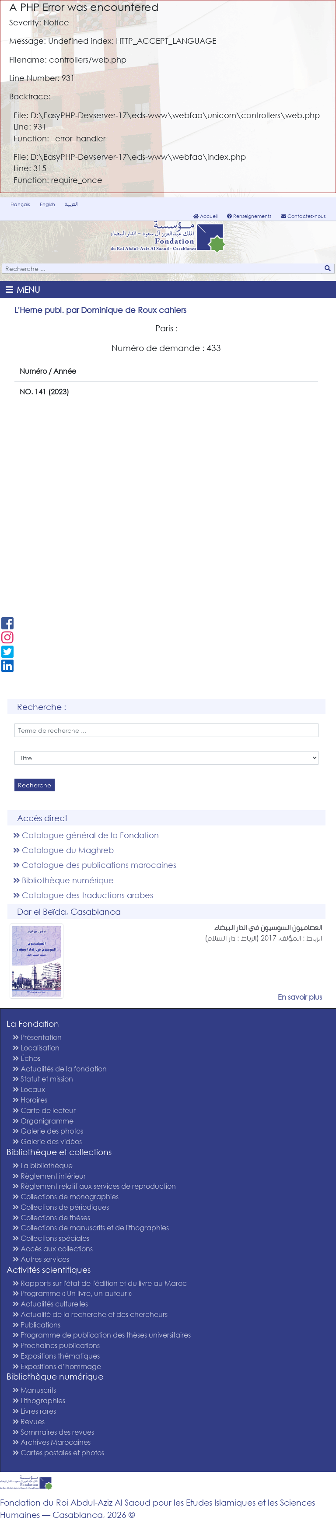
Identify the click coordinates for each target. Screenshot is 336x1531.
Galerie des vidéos (47, 1141)
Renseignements (249, 216)
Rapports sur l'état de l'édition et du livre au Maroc (100, 1283)
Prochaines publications (56, 1345)
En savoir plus (300, 996)
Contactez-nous (303, 216)
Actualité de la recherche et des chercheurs (90, 1314)
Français (20, 204)
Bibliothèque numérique (63, 880)
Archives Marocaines (52, 1442)
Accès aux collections (53, 1248)
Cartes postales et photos (58, 1452)
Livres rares (34, 1410)
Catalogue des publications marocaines (94, 865)
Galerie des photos (48, 1130)
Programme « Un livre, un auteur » (72, 1293)
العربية (71, 203)
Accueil (205, 216)
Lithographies (39, 1400)
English (47, 204)
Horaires (30, 1099)
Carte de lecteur (44, 1110)
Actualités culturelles (50, 1303)
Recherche (34, 785)
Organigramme (43, 1120)
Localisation (36, 1047)
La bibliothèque (43, 1165)
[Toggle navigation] (24, 289)
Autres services (41, 1259)
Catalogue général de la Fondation (86, 835)
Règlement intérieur (49, 1175)
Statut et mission (43, 1078)
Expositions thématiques (56, 1355)
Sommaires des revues (53, 1431)
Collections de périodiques (61, 1206)
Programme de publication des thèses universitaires (102, 1334)
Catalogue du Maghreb (63, 850)
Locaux (29, 1089)
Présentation (37, 1037)
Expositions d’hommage (57, 1366)
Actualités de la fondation (60, 1068)
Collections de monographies (66, 1196)
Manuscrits (34, 1389)
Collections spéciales (51, 1238)
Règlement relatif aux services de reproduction (94, 1185)
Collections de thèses (51, 1217)
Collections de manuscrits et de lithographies (91, 1227)
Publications (36, 1324)
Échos (26, 1058)
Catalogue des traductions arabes (83, 895)
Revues (29, 1421)
